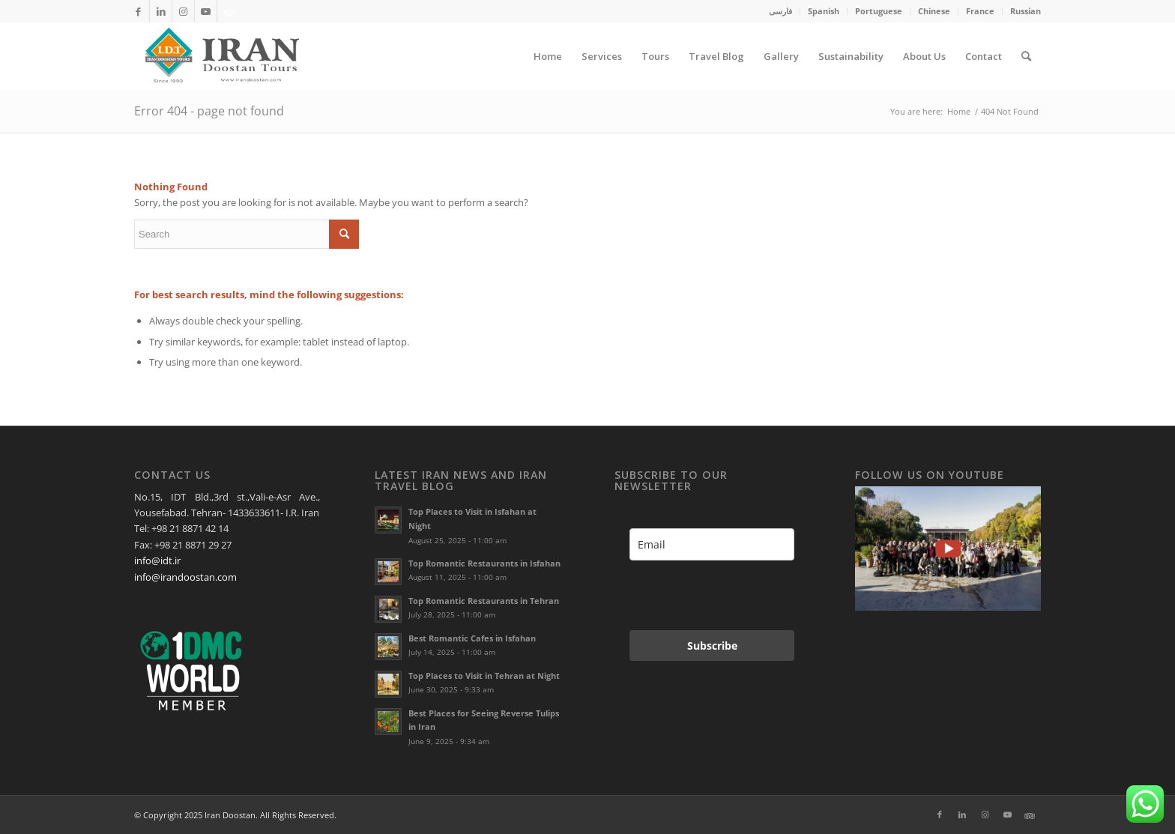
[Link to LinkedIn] (161, 11)
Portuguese (878, 10)
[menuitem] (780, 11)
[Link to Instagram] (183, 11)
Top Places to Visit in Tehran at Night (484, 675)
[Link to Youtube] (206, 11)
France (980, 10)
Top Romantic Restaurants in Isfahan (484, 563)
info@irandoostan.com (185, 577)
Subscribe (712, 645)
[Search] (1026, 56)
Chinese (934, 10)
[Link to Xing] (228, 11)
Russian (1025, 10)
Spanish (823, 10)
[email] (711, 544)
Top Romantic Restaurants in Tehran (483, 600)
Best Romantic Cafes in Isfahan (472, 638)
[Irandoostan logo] (220, 56)
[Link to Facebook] (138, 11)
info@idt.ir (157, 560)
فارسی (780, 10)
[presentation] (707, 595)
